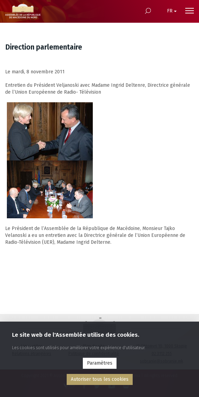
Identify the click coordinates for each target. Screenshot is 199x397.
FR (172, 11)
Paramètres (99, 363)
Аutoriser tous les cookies (100, 379)
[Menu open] (189, 11)
